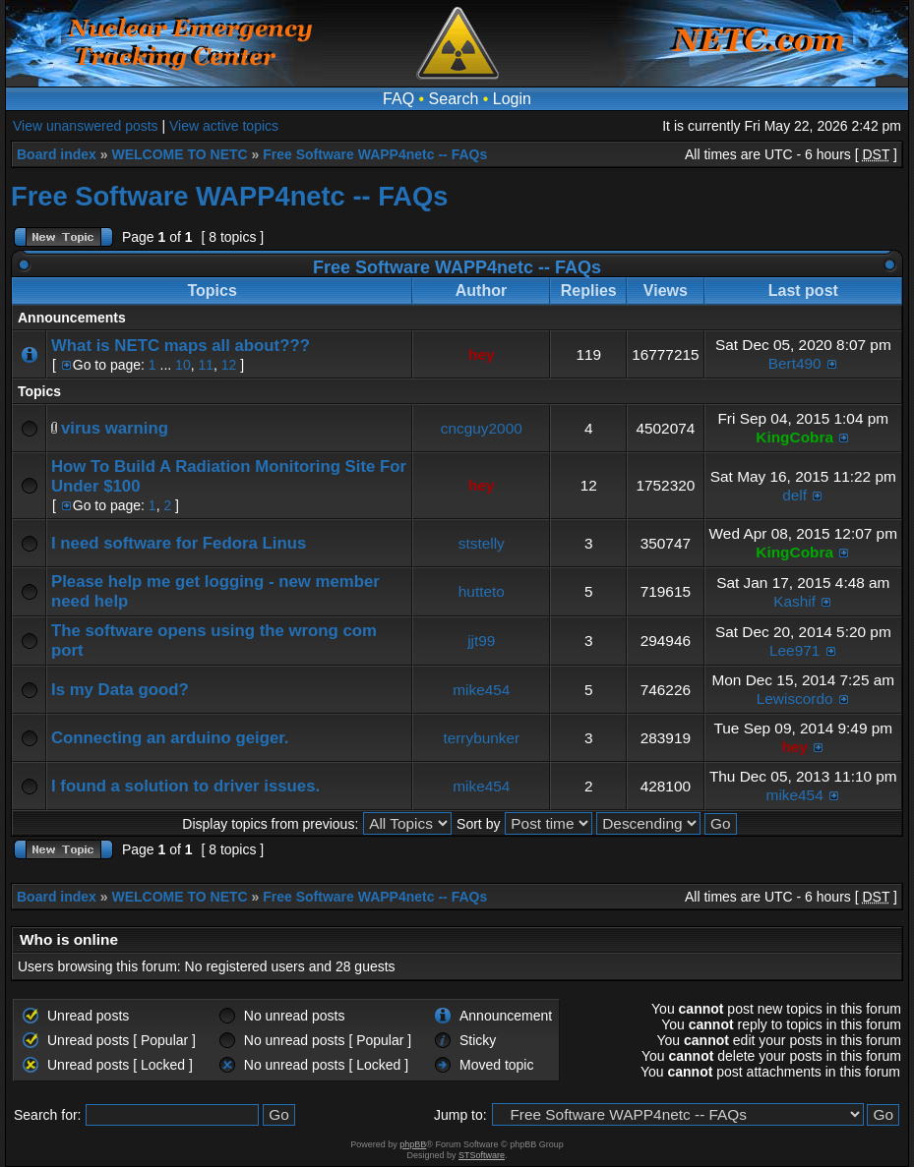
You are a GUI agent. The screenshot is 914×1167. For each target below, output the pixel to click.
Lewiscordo (795, 698)
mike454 (481, 689)
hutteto (481, 591)
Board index (56, 154)
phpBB (412, 1144)
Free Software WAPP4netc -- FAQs (375, 154)
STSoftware (481, 1155)
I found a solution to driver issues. (185, 786)
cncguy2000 (481, 428)
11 (205, 365)
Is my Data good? (120, 689)
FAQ (398, 98)
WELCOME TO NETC (179, 154)
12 (229, 365)
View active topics (223, 126)
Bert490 (795, 363)
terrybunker (481, 737)
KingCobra (794, 437)
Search (454, 98)
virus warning (114, 428)
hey (481, 354)
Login (512, 98)
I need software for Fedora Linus (178, 543)
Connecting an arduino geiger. (169, 738)
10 (183, 365)
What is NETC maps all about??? (180, 345)
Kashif (794, 601)
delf (794, 495)
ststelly (481, 543)
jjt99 (481, 640)
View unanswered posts (85, 126)
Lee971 (794, 650)
